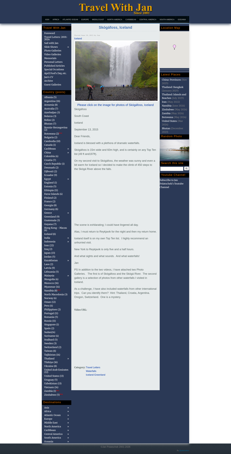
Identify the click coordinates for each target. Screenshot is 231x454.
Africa (56, 20)
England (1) (50, 182)
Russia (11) (50, 320)
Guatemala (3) (52, 220)
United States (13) (54, 375)
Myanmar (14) (52, 286)
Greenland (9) (52, 216)
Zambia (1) (51, 390)
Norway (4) (50, 298)
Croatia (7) (50, 160)
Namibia (166, 105)
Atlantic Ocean (70, 20)
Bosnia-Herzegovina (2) (55, 128)
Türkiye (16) (51, 362)
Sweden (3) (50, 343)
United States (169, 121)
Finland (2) (50, 197)
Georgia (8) (50, 205)
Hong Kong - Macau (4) (55, 229)
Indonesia (49, 241)
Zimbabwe (168, 109)
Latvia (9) (49, 267)
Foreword (49, 33)
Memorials (50, 58)
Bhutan (166, 128)
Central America (147, 20)
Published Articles (54, 65)
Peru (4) (48, 305)
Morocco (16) (51, 283)
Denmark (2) (51, 167)
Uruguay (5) (50, 379)
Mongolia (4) (51, 279)
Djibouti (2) (50, 171)
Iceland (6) (50, 234)
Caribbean (131, 20)
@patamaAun (184, 450)
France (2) (49, 201)
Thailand (49, 358)
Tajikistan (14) (52, 354)
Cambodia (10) (52, 141)
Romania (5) (51, 316)
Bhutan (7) (50, 123)
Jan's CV (48, 77)
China (47, 152)
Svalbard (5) (51, 339)
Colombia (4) (51, 156)
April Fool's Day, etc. (55, 73)
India (47, 237)
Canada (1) (50, 144)
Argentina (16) (52, 101)
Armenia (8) (51, 104)
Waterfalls (91, 371)
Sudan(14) (49, 332)
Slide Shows (51, 46)
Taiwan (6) (50, 350)
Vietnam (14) (51, 387)
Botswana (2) (53, 133)
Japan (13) (49, 252)
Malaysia (49, 275)
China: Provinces (171, 79)
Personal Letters (53, 61)
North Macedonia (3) (55, 294)
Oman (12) (50, 301)
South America (167, 20)
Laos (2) (48, 264)
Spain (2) (49, 328)
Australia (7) (51, 108)
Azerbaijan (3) (52, 112)
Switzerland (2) (52, 347)
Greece (48, 212)
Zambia (166, 113)
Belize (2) (49, 119)
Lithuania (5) (51, 271)
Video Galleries (52, 54)
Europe (85, 20)
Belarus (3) (50, 116)
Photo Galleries (52, 50)
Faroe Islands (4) (53, 193)
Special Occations (54, 69)
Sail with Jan (51, 43)
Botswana (167, 117)
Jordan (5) (49, 256)
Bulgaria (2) (50, 137)
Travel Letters (93, 367)
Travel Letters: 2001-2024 (55, 38)
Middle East (98, 20)
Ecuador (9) (50, 175)
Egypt (47, 178)
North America (114, 20)
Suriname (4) (51, 335)
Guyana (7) (50, 224)
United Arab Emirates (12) (56, 371)
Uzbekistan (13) (53, 383)
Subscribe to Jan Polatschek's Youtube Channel (171, 184)
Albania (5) (50, 97)
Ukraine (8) (50, 366)
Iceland (78, 38)
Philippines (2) (52, 309)
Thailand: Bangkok (172, 87)
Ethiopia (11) (51, 190)
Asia (47, 20)
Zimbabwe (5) (53, 394)
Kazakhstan (51, 260)
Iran (164, 101)
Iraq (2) (48, 249)
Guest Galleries (52, 84)
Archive (48, 80)
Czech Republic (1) (54, 163)
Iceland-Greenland (95, 375)
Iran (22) (49, 245)
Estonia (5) (50, 186)
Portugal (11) (51, 313)
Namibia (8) (52, 290)
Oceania (182, 20)
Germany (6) (51, 209)
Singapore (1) (51, 324)
